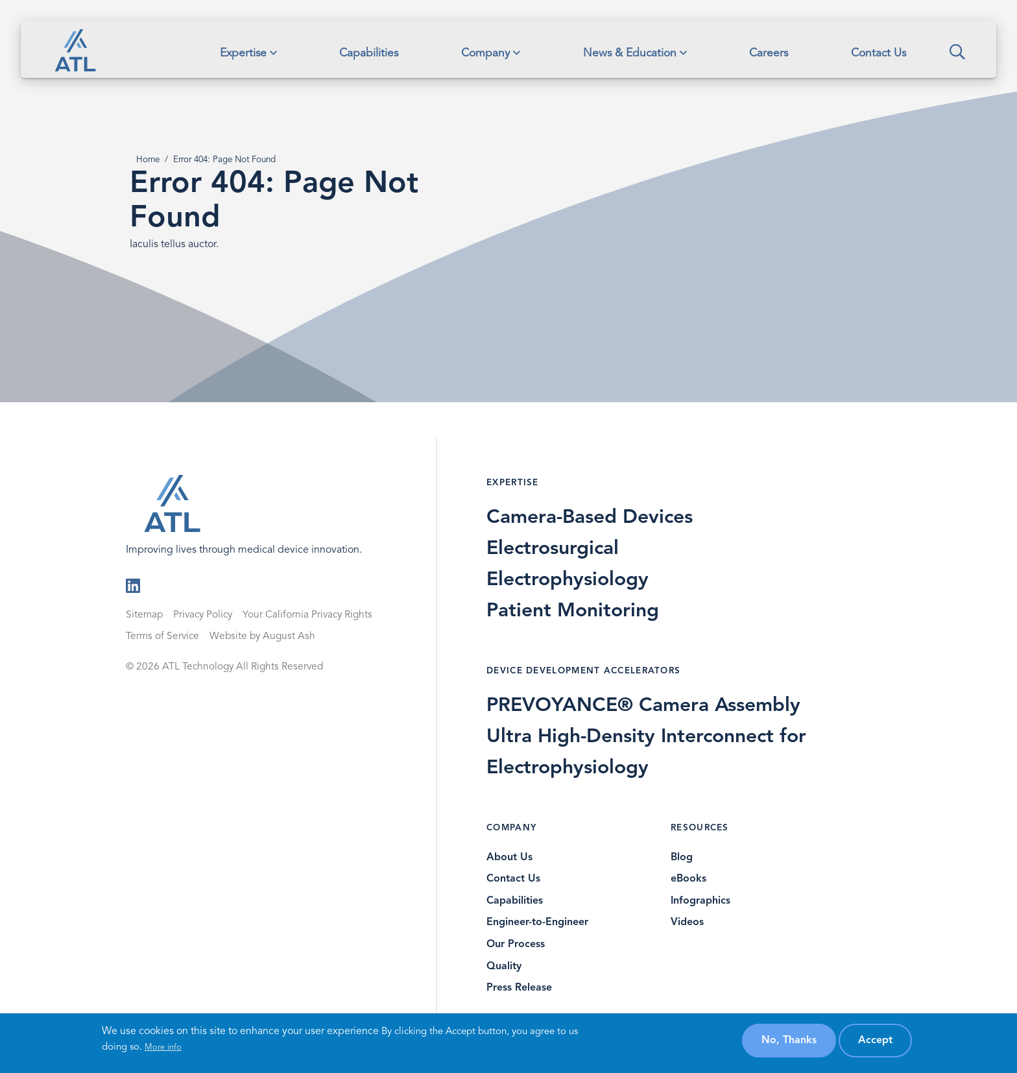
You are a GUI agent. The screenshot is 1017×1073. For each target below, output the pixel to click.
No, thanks (789, 1040)
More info (163, 1047)
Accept (875, 1040)
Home (148, 160)
